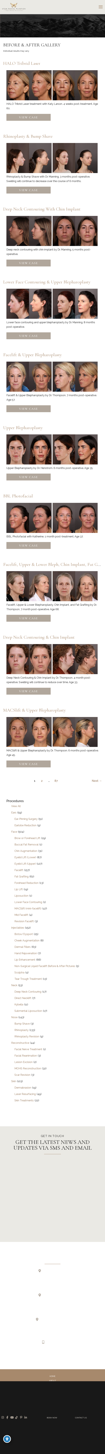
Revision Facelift (24, 921)
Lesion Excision (23, 1062)
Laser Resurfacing (25, 1094)
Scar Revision (22, 1074)
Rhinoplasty (21, 1030)
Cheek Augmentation (26, 940)
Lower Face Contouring (28, 902)
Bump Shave (22, 1023)
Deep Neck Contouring (27, 991)
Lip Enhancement (24, 959)
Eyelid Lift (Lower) (25, 857)
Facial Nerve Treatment (28, 1049)
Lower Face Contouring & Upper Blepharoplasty (46, 282)
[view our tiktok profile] (55, 1353)
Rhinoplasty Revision (26, 1036)
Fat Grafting (21, 876)
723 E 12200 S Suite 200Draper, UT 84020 (54, 1275)
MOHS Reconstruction (27, 1068)
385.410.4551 (54, 1342)
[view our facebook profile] (44, 1353)
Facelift (18, 870)
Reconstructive (20, 1042)
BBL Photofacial (18, 496)
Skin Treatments (24, 1100)
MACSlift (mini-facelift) (27, 908)
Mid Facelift (21, 914)
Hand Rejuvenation (25, 953)
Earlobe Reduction (25, 825)
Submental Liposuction (28, 1010)
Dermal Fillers (22, 946)
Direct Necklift (22, 998)
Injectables (17, 927)
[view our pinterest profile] (60, 1353)
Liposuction (21, 895)
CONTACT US (81, 1418)
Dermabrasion (22, 1087)
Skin (13, 1081)
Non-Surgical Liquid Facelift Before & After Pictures (44, 966)
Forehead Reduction (26, 882)
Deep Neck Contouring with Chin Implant (41, 209)
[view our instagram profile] (39, 1353)
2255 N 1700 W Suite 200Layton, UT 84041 (54, 1300)
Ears (13, 812)
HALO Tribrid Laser (21, 63)
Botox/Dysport (23, 934)
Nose (14, 1017)
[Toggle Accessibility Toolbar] (7, 1439)
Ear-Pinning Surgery (26, 818)
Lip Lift (18, 889)
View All (16, 806)
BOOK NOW (52, 1418)
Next (97, 780)
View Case (28, 117)
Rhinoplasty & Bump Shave (28, 136)
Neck (14, 985)
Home (52, 1376)
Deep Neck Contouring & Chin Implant (39, 637)
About (52, 1380)
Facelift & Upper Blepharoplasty (32, 354)
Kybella (18, 1004)
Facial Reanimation (25, 1055)
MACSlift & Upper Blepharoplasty (34, 710)
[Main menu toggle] (100, 7)
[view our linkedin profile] (66, 1353)
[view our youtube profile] (49, 1353)
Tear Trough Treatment (28, 978)
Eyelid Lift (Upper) (25, 863)
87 (56, 780)
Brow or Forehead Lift (27, 838)
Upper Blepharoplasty (23, 427)
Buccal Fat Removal (26, 844)
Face (14, 831)
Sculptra (19, 972)
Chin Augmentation (25, 850)
